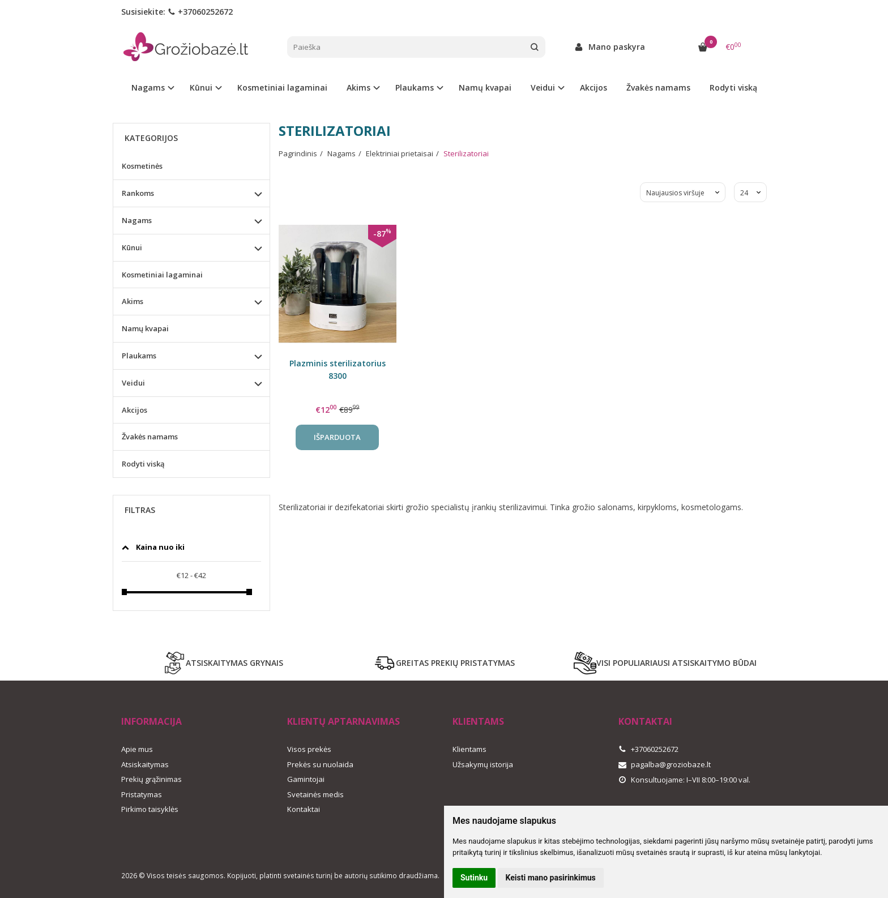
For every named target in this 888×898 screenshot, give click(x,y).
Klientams (478, 721)
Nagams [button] (148, 87)
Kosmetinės (142, 166)
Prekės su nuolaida (320, 764)
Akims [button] (358, 87)
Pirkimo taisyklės (149, 809)
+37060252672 (200, 11)
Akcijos (593, 87)
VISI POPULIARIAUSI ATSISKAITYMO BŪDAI (665, 663)
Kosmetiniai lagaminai (282, 87)
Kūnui (132, 247)
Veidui (133, 383)
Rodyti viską (733, 87)
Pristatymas (141, 794)
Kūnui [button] (201, 87)
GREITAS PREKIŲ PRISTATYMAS (444, 663)
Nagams (137, 220)
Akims (132, 301)
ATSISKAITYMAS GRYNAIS (223, 663)
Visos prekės (309, 749)
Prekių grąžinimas (151, 779)
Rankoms (138, 193)
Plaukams (139, 355)
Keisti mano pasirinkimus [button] (551, 877)
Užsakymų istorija (482, 764)
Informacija (151, 721)
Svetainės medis (315, 794)
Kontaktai (303, 809)
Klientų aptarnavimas (343, 721)
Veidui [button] (543, 87)
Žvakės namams (658, 87)
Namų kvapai (485, 87)
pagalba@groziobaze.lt (664, 764)
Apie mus (137, 749)
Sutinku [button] (474, 877)
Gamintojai (306, 779)
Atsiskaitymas (145, 764)
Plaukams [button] (414, 87)
